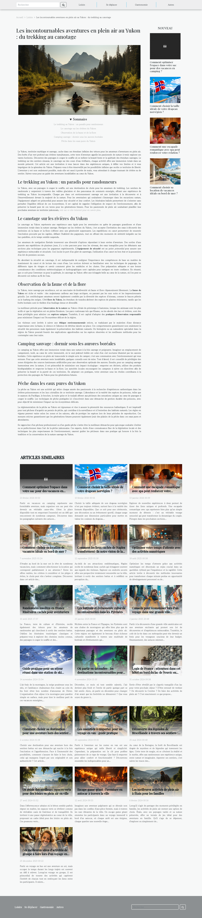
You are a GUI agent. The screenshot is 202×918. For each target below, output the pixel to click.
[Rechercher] (37, 4)
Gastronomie (141, 4)
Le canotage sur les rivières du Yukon (78, 128)
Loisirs (82, 4)
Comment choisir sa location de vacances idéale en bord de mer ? (164, 190)
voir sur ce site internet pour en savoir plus (80, 210)
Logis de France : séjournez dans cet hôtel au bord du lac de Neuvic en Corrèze (156, 672)
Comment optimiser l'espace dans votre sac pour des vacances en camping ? (163, 66)
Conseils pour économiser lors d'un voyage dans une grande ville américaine (155, 612)
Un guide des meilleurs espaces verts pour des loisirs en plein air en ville (47, 791)
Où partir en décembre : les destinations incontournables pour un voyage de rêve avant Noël (100, 672)
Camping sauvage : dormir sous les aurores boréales (78, 136)
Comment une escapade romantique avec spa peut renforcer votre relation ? (165, 149)
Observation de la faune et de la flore (78, 132)
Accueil (19, 17)
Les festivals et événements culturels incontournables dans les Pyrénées (101, 610)
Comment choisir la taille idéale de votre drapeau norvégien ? (164, 109)
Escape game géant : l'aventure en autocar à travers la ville (99, 791)
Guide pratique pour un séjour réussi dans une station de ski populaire (43, 672)
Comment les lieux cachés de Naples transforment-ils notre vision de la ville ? (101, 551)
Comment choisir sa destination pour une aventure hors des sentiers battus (46, 733)
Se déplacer (111, 4)
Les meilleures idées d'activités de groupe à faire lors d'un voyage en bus (45, 854)
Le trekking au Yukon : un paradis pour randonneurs (78, 124)
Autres (171, 4)
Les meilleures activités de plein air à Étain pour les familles (155, 791)
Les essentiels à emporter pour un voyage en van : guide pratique (99, 731)
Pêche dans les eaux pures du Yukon (78, 141)
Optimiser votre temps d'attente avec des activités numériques (156, 549)
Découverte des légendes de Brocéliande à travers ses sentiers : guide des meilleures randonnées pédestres (155, 735)
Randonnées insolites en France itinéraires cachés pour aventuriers (46, 610)
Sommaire (80, 119)
